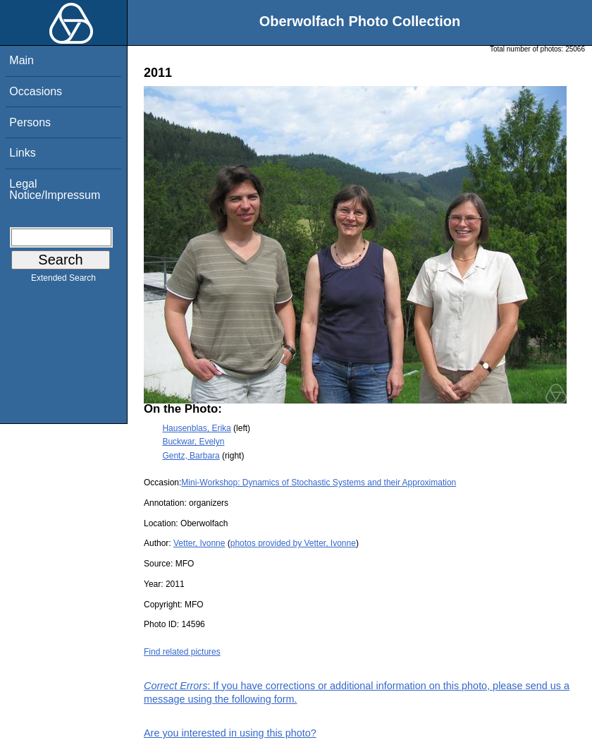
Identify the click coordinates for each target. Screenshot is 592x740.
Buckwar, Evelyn (193, 442)
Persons (30, 122)
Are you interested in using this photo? (230, 733)
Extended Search (63, 281)
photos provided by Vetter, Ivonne (293, 543)
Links (22, 153)
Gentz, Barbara (190, 456)
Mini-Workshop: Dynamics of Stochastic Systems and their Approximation (318, 482)
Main (21, 60)
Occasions (35, 91)
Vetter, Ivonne (199, 543)
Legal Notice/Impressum (54, 189)
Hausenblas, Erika (196, 428)
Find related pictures (182, 652)
